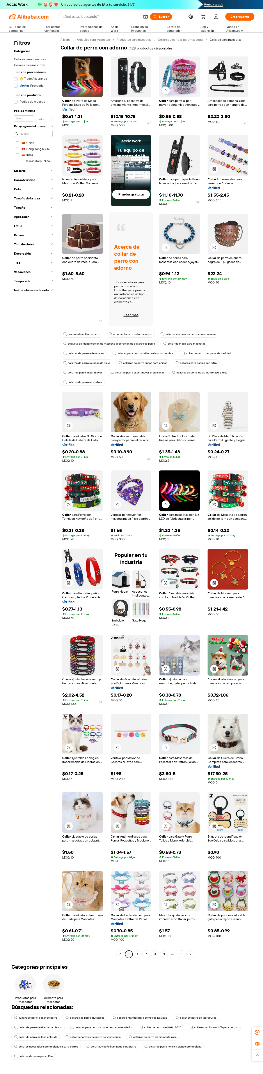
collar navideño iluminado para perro (111, 1046)
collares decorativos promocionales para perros (46, 1046)
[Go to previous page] (120, 954)
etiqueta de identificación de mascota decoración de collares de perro (109, 343)
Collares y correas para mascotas (180, 39)
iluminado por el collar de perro (35, 1017)
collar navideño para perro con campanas (188, 334)
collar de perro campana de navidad (206, 353)
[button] (145, 16)
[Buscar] (161, 16)
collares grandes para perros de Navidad (140, 1017)
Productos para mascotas (133, 39)
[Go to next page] (190, 954)
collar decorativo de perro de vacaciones (93, 1037)
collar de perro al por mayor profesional (137, 372)
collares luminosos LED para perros (214, 1027)
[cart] (204, 17)
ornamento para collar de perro (130, 334)
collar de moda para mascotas (184, 343)
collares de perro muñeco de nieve (86, 363)
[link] (257, 1032)
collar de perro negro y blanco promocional (173, 1046)
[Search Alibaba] (101, 16)
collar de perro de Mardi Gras (196, 1017)
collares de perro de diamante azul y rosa (199, 372)
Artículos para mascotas (93, 39)
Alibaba (65, 39)
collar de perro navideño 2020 (160, 1027)
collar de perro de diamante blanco (38, 1027)
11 (181, 954)
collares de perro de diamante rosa (153, 1037)
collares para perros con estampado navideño (101, 1027)
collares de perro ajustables (82, 382)
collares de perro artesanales (83, 353)
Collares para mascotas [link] (226, 39)
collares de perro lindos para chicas (143, 363)
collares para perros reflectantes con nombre (142, 353)
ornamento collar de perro (81, 334)
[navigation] (33, 497)
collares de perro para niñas (33, 1056)
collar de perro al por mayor (82, 372)
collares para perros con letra (196, 363)
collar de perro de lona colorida (35, 1037)
